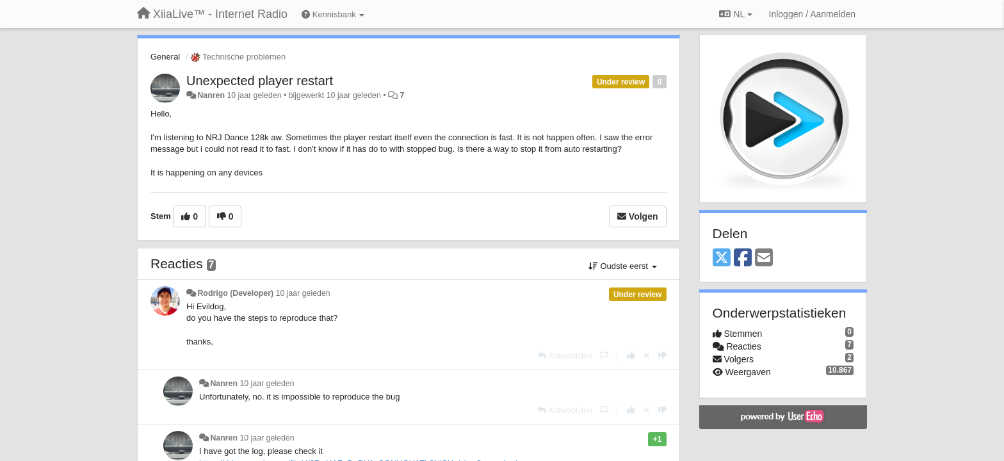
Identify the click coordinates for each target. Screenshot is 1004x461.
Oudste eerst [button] (622, 266)
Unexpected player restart (259, 81)
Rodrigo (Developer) (235, 293)
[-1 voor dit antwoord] (662, 355)
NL (735, 14)
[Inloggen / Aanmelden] (812, 14)
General (165, 56)
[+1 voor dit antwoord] (631, 355)
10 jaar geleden (303, 293)
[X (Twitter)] (722, 258)
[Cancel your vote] (647, 355)
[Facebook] (743, 258)
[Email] (764, 258)
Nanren (211, 95)
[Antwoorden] (565, 355)
